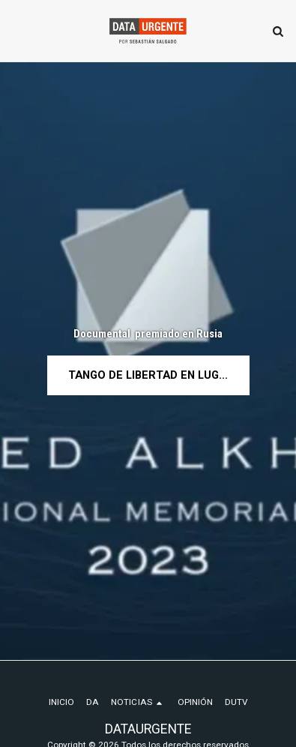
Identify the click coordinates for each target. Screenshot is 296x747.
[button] (16, 30)
